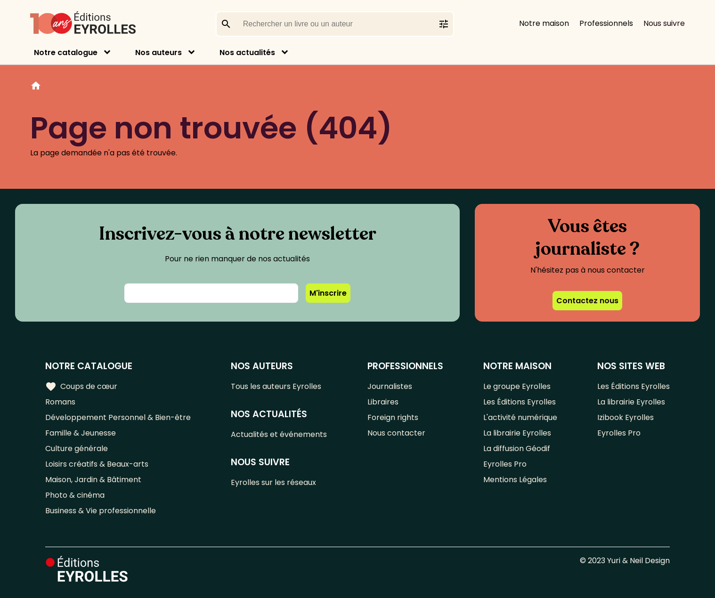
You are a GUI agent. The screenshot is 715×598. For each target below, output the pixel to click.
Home (35, 87)
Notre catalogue (66, 52)
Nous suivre (664, 23)
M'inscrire (328, 293)
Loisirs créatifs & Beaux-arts (96, 464)
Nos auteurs (158, 52)
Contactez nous (587, 300)
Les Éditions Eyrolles (519, 401)
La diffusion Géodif (516, 448)
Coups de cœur (81, 386)
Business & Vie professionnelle (100, 510)
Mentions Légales (515, 479)
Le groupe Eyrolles (517, 386)
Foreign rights (392, 417)
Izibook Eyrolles (625, 417)
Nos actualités (247, 52)
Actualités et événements (279, 434)
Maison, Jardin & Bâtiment (93, 479)
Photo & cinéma (75, 495)
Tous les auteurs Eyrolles (276, 386)
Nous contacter (396, 433)
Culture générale (76, 448)
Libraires (382, 401)
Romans (60, 401)
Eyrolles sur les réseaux (273, 482)
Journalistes (389, 386)
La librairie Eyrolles (517, 433)
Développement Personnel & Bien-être (118, 417)
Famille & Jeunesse (80, 433)
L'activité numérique (520, 417)
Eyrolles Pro (505, 464)
